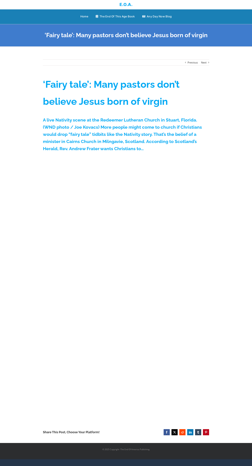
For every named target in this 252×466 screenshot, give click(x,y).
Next (204, 62)
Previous (193, 62)
